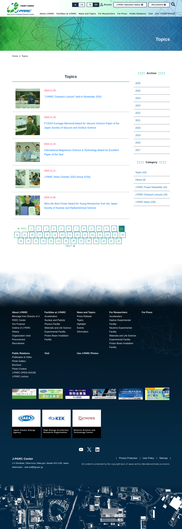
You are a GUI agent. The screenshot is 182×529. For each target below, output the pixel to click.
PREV (22, 228)
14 (17, 234)
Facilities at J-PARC (66, 13)
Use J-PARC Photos (165, 13)
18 (47, 234)
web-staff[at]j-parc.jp (33, 467)
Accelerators (51, 316)
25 (100, 234)
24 (92, 234)
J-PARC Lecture (20, 376)
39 (96, 240)
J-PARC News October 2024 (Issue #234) (67, 176)
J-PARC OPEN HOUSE (24, 372)
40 (103, 240)
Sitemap (163, 458)
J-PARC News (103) (145, 202)
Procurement (18, 339)
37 (81, 240)
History (15, 331)
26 (107, 234)
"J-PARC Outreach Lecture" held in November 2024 (72, 96)
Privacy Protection (128, 458)
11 (106, 228)
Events (80, 328)
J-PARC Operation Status (129, 5)
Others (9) (140, 180)
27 (115, 234)
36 (73, 240)
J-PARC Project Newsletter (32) (151, 187)
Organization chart (21, 335)
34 (58, 240)
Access (108, 4)
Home (15, 56)
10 (99, 228)
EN (96, 5)
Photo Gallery (19, 361)
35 (66, 240)
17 (40, 234)
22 (77, 234)
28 (122, 234)
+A (81, 5)
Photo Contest (19, 369)
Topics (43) (140, 172)
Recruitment (159, 5)
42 (118, 240)
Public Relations (137, 13)
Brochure (16, 365)
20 (62, 234)
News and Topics (87, 13)
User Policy (148, 458)
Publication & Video (22, 357)
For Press (122, 13)
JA (90, 5)
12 (114, 228)
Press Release (84, 316)
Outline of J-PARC (21, 328)
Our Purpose (18, 324)
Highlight (81, 324)
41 (111, 240)
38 (88, 240)
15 (24, 234)
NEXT (70, 246)
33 (51, 240)
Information (82, 331)
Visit (150, 13)
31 (36, 240)
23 (85, 234)
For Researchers (106, 13)
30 (28, 240)
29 (20, 240)
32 (43, 240)
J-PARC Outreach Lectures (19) (151, 194)
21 (70, 234)
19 (55, 234)
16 (32, 234)
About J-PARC (47, 13)
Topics (80, 320)
